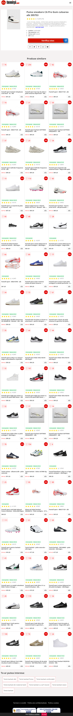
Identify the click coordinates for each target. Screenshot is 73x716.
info (22, 96)
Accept (44, 714)
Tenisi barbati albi (10, 679)
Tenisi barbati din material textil (15, 685)
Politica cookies (53, 703)
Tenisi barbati (8, 690)
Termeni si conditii (19, 703)
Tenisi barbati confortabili (45, 679)
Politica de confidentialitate (37, 703)
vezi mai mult (39, 27)
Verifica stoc (55, 40)
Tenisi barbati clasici (59, 685)
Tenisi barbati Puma (26, 679)
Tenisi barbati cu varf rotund (39, 685)
